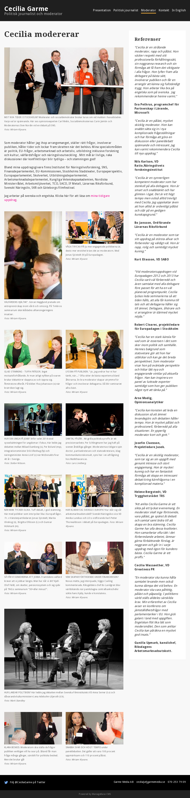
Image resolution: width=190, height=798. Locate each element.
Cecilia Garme (40, 11)
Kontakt (164, 10)
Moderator (148, 10)
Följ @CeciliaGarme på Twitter (27, 782)
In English (179, 10)
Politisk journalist (125, 10)
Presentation (102, 10)
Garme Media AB (124, 781)
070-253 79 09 (177, 781)
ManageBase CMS (101, 794)
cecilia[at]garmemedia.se (150, 781)
